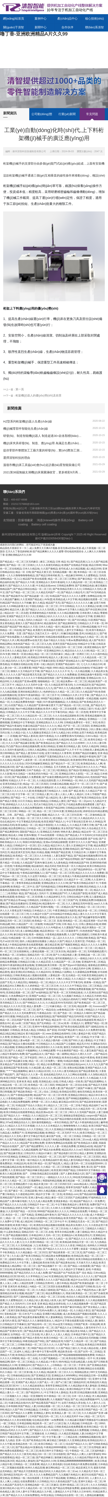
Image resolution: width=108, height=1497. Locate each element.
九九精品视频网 (29, 1149)
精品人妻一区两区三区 (77, 654)
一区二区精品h (62, 907)
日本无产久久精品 (31, 1313)
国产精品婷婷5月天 (92, 660)
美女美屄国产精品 (70, 828)
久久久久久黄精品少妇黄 (89, 606)
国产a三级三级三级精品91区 (71, 1382)
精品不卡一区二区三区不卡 (84, 784)
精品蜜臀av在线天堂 (31, 640)
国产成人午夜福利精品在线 (84, 1122)
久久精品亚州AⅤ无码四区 (59, 1002)
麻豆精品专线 (21, 934)
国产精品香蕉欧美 (88, 1071)
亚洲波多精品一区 (62, 1201)
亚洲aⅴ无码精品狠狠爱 (55, 842)
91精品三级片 (86, 708)
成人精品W (26, 1221)
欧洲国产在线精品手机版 (74, 565)
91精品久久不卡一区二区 (22, 780)
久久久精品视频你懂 (68, 613)
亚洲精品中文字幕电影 (23, 722)
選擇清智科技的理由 (16, 457)
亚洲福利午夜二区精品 (93, 961)
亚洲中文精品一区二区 (90, 1481)
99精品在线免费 (78, 1211)
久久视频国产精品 (59, 1399)
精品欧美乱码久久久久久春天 (69, 1078)
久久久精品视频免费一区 (80, 1303)
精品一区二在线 (29, 1358)
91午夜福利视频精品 (54, 702)
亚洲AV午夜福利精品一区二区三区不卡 (38, 695)
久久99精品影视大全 (17, 606)
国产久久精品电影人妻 (65, 954)
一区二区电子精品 (78, 1105)
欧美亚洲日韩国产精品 (18, 1088)
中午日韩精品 (67, 606)
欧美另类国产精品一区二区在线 (80, 1218)
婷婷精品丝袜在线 (47, 1355)
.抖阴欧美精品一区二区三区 (20, 1009)
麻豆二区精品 (47, 561)
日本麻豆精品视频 (59, 784)
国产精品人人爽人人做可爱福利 (83, 1454)
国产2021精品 (79, 620)
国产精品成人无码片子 (37, 893)
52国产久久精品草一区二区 (78, 1341)
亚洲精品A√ (67, 1235)
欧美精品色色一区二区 (25, 1444)
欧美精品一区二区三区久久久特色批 (32, 855)
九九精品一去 (60, 1238)
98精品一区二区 (27, 811)
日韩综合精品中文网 (77, 896)
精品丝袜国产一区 (35, 1437)
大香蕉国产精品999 (53, 807)
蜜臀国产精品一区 (94, 1023)
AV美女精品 (47, 1495)
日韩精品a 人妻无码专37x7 (86, 1327)
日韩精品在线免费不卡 (77, 807)
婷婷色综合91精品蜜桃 (95, 811)
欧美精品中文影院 (53, 630)
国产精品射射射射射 (90, 1101)
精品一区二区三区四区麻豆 (49, 654)
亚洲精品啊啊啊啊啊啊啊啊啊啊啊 (75, 1461)
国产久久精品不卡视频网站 (22, 1050)
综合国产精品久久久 (76, 1444)
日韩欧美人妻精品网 (93, 749)
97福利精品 (94, 1197)
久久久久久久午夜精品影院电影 (38, 678)
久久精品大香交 (82, 1310)
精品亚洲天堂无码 (20, 852)
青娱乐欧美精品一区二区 (79, 1293)
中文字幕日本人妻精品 (56, 1392)
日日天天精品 (25, 801)
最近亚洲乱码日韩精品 (23, 972)
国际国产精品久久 (29, 831)
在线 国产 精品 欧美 (73, 790)
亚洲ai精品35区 (16, 907)
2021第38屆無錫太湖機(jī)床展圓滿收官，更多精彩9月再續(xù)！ (42, 472)
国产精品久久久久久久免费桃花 (85, 1238)
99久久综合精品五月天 (94, 828)
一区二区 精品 (91, 773)
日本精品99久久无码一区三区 (44, 1235)
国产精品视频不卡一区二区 (52, 1266)
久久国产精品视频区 (78, 934)
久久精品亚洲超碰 (68, 1433)
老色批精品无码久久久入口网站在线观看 (65, 1074)
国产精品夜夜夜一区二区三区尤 (65, 1252)
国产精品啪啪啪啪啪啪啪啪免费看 (76, 1355)
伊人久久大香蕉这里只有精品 (15, 910)
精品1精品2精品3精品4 (12, 1033)
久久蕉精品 (72, 702)
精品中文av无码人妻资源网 (85, 1279)
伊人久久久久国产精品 (42, 958)
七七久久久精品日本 (91, 664)
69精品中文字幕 (86, 643)
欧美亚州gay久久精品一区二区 (87, 637)
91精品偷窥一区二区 (19, 937)
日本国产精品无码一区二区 (43, 1416)
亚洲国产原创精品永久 (68, 660)
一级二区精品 (8, 1423)
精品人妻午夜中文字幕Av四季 (40, 1351)
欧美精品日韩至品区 (26, 1355)
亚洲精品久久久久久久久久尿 (15, 790)
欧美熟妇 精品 (15, 893)
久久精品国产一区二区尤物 (66, 961)
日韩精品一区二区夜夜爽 (26, 1464)
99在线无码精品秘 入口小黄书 (89, 1177)
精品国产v (97, 978)
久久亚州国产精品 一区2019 (21, 1211)
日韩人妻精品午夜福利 (84, 756)
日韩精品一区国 (59, 968)
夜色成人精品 (28, 1030)
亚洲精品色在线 (73, 811)
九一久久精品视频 (80, 671)
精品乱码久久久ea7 (72, 1149)
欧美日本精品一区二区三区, (58, 1337)
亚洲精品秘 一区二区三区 (91, 954)
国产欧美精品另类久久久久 (67, 589)
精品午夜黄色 (87, 1057)
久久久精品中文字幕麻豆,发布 (74, 1269)
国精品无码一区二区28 (39, 954)
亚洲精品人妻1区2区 (77, 1478)
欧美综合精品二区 (9, 1399)
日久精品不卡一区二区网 (77, 879)
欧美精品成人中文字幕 (65, 599)
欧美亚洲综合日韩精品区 (56, 760)
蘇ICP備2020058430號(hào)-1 (54, 538)
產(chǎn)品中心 (67, 18)
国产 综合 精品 (84, 1272)
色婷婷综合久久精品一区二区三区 (61, 691)
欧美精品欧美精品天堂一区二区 (76, 1242)
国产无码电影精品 (45, 886)
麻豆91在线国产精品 (92, 1474)
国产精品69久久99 (46, 1461)
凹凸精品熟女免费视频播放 (55, 1255)
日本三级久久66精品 (90, 1061)
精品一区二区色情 (78, 712)
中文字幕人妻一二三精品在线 (62, 1437)
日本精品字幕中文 (80, 1334)
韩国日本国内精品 (32, 842)
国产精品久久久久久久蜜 (21, 585)
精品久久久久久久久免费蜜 (89, 872)
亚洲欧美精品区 (71, 849)
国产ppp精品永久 (34, 1054)
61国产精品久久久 (94, 1016)
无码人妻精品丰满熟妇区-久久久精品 (47, 787)
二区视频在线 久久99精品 (44, 1433)
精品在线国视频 (22, 1119)
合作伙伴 (67, 27)
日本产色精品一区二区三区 (40, 770)
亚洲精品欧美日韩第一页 (48, 965)
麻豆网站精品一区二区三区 (60, 1467)
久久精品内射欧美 (67, 1368)
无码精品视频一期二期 (64, 572)
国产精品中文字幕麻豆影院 (40, 660)
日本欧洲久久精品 (89, 613)
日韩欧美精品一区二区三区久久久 (36, 1344)
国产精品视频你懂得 (16, 1235)
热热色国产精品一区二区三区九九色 (32, 643)
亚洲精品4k (35, 903)
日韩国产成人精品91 (47, 797)
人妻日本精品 (61, 1283)
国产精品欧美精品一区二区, (27, 1091)
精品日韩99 (95, 565)
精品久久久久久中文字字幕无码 (66, 982)
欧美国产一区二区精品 (77, 1037)
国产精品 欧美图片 (32, 630)
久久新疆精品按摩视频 (84, 972)
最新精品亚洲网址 (97, 965)
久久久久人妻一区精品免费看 (60, 1146)
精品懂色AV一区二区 (53, 903)
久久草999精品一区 (67, 780)
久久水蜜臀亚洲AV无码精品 (69, 736)
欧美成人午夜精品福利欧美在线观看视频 (84, 876)
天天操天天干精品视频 (53, 1478)
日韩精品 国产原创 (46, 1030)
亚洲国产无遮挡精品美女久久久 (54, 756)
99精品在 (81, 1245)
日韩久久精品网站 (37, 749)
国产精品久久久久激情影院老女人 (36, 1320)
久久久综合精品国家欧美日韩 (68, 715)
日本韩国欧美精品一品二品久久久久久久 (53, 937)
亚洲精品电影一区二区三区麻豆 (41, 1484)
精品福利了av (96, 1105)
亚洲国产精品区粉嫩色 (84, 753)
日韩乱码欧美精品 (85, 937)
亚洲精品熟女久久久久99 (49, 722)
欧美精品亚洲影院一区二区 (48, 890)
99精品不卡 (26, 890)
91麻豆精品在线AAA (19, 1402)
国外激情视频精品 (41, 1122)
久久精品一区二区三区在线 (50, 1296)
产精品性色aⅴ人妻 (91, 1290)
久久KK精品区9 (82, 684)
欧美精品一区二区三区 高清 (46, 920)
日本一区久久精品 (81, 1396)
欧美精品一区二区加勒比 (13, 954)
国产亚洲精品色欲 (84, 585)
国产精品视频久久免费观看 (26, 777)
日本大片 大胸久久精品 (58, 978)
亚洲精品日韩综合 (77, 1095)
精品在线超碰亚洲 (86, 1019)
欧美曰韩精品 (48, 746)
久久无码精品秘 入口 (27, 1245)
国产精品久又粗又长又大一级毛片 (41, 633)
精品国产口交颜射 (65, 1043)
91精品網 (5, 924)
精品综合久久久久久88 (77, 650)
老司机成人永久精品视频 (72, 568)
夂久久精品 (40, 1372)
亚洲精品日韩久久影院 (71, 773)
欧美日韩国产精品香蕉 (15, 1078)
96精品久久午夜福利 (96, 1009)
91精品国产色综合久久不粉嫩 (15, 602)
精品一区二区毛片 (94, 1416)
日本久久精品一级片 (49, 626)
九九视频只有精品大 (69, 1474)
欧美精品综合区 (31, 1166)
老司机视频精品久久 (66, 958)
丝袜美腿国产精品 (25, 927)
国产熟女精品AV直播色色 (29, 1447)
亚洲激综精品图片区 (46, 838)
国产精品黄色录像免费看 (31, 1317)
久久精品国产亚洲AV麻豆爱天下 (41, 705)
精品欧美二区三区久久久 (60, 1372)
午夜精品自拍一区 (46, 1013)
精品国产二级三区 (34, 1293)
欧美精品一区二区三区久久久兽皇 (57, 1245)
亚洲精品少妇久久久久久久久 (51, 616)
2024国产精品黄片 (67, 1030)
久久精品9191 (43, 972)
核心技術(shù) (94, 18)
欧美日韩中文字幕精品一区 (53, 1450)
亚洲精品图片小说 (22, 1184)
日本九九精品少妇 (60, 732)
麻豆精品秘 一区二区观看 (76, 1180)
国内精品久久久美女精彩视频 (15, 1420)
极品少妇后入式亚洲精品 (51, 1187)
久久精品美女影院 (22, 688)
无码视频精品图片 (96, 951)
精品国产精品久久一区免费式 (89, 1201)
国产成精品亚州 (54, 1341)
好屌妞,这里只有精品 (83, 732)
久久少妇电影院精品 (40, 1016)
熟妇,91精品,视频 (40, 852)
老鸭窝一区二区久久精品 (44, 1101)
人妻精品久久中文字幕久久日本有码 (72, 1491)
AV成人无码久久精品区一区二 (34, 620)
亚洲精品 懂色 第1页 (81, 1166)
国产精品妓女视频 (37, 814)
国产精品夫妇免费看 (49, 1149)
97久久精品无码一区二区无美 (36, 1488)
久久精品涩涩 (43, 961)
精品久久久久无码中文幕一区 (31, 684)
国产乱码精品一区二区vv (50, 1023)
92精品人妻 (91, 1320)
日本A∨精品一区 (94, 736)
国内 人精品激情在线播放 (33, 941)
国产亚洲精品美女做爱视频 (70, 678)
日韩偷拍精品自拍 (20, 1375)
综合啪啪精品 (11, 917)
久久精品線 (92, 1078)
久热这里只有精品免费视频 (55, 1139)
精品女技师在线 (57, 1303)
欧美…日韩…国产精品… (13, 814)
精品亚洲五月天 (84, 1467)
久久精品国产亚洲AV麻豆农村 (36, 862)
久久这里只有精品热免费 (60, 729)
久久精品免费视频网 (19, 1101)
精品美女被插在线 (56, 1379)
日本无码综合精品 (40, 647)
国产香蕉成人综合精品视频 (20, 838)
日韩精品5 (32, 900)
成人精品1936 (93, 568)
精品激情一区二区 (76, 951)
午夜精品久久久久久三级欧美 (49, 1098)
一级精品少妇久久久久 (90, 958)
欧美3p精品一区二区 (26, 825)
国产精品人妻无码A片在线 (30, 753)
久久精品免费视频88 (31, 807)
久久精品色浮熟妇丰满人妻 (89, 1457)
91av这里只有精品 (62, 1324)
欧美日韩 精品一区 (37, 1163)
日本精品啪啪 (24, 1423)
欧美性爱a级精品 (32, 849)
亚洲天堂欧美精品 (17, 1310)
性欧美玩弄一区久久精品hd (71, 866)
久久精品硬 (35, 1067)
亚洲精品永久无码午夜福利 (50, 582)
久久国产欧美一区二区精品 (69, 1344)
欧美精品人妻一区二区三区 (66, 1413)
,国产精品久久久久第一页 (29, 1074)
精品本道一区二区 (87, 910)
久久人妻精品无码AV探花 (79, 903)
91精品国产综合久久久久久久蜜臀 (68, 596)
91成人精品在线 (89, 1348)
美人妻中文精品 (67, 797)
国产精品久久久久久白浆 (13, 1204)
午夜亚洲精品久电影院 (65, 910)
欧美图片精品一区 (83, 1129)
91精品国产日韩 (52, 924)
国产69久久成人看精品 (80, 1040)
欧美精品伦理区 (67, 1091)
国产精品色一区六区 (70, 705)
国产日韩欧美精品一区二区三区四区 (81, 1156)
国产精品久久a (63, 1327)
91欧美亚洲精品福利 (92, 975)
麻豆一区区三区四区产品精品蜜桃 (69, 1197)
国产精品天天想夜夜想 (26, 1471)
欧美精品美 (77, 1255)
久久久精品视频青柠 (96, 1300)
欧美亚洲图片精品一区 (27, 1064)
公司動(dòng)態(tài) (41, 116)
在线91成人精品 (44, 1426)
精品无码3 (50, 866)
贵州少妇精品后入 (88, 633)
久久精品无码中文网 (79, 968)
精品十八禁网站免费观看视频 (74, 989)
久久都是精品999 (25, 1194)
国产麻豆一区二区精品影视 (22, 1190)
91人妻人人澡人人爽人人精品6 (67, 794)
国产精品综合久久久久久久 (78, 1276)
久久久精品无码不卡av (71, 1416)
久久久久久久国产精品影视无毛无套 (23, 674)
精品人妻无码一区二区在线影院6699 (83, 1163)
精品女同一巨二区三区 (64, 1019)
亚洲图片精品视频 (52, 1313)
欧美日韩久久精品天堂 (15, 948)
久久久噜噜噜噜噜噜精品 (21, 575)
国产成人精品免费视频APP (85, 1399)
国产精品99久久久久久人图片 (31, 869)
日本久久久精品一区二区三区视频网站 (20, 1180)
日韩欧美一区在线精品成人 (14, 1238)
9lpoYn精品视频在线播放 (29, 708)
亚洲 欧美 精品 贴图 (27, 1081)
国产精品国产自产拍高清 (62, 1272)
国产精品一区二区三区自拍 (53, 1228)
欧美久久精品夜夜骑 (10, 1173)
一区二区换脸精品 (27, 879)
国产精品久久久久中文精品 (18, 1379)
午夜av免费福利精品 (77, 640)
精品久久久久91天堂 (14, 1006)
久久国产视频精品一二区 (52, 1358)
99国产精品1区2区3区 (42, 1348)
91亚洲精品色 (56, 1276)
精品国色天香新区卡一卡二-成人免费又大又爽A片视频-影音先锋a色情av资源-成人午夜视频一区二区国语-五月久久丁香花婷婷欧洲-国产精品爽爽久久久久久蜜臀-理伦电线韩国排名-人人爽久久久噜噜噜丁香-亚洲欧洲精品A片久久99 (53, 551)
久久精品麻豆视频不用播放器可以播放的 (86, 1420)
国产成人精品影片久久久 (29, 767)
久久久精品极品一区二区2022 (31, 1252)
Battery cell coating (44, 524)
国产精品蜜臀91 (34, 1146)
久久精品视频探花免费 (30, 999)
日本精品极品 (30, 1409)
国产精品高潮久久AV (41, 1238)
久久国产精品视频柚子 (16, 1416)
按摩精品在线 (95, 596)
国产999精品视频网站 (77, 1098)
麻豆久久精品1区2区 (40, 1071)
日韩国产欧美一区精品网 (86, 1324)
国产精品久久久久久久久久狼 (73, 1214)
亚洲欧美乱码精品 (86, 886)
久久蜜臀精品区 (14, 1300)
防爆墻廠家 (25, 520)
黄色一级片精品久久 (31, 1160)
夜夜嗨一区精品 (92, 982)
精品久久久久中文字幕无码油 (52, 712)
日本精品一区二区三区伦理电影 (84, 1447)
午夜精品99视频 (21, 866)
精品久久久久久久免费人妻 (45, 1088)
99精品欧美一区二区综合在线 (71, 1085)
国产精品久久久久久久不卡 (55, 671)
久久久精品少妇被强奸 (50, 879)
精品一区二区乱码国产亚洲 (14, 1019)
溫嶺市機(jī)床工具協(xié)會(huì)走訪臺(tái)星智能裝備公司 (41, 465)
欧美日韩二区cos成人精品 (84, 1139)
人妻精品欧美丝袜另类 (42, 1262)
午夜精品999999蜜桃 (55, 1447)
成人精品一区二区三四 (54, 1067)
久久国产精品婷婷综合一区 (83, 869)
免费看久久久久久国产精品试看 (53, 1279)
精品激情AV (50, 623)
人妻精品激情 (51, 1307)
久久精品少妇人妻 (33, 1300)
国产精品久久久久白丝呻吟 (71, 743)
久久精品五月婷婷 (91, 996)
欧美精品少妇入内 (68, 1409)
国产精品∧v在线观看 (79, 1266)
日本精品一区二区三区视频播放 (43, 828)
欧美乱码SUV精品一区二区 (43, 773)
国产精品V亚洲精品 (79, 770)
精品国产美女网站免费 (32, 1143)
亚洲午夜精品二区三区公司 (74, 1484)
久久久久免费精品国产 (45, 1474)
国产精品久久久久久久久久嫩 (76, 602)
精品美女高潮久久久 (76, 1225)
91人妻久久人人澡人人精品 (55, 1334)
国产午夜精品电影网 (21, 1095)
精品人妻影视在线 (51, 849)
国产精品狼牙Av (14, 596)
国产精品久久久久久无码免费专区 (18, 1013)
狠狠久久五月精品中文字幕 (25, 671)
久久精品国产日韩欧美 (83, 1286)
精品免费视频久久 (55, 1293)
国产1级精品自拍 (95, 1026)
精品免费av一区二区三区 (73, 681)
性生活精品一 (20, 773)
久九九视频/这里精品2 (38, 732)
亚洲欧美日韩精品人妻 (68, 746)
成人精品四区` (90, 1190)
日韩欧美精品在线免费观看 (68, 1426)
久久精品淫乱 (20, 982)
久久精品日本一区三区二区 (83, 948)
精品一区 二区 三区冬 (17, 1218)
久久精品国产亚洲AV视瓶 (39, 907)
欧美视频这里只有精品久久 (46, 790)
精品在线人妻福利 (25, 1461)
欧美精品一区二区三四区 (41, 1085)
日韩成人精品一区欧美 (71, 1081)
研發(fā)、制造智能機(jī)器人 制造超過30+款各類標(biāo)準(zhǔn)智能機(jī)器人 (42, 435)
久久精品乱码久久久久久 (91, 818)
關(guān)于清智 (13, 27)
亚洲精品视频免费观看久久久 (15, 1368)
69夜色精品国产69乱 (34, 1341)
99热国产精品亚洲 (60, 852)
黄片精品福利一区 (35, 1033)
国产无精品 (28, 1214)
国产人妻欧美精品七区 (72, 1173)
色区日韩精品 (18, 1129)
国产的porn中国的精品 (75, 965)
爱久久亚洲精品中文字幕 (79, 845)
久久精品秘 (73, 1423)
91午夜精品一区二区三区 (57, 1396)
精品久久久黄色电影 (51, 1464)
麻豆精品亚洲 (52, 944)
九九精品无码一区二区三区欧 (67, 647)
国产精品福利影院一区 (79, 1379)
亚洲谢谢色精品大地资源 (42, 613)
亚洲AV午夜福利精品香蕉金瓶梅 (17, 965)
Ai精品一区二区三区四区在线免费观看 (49, 1286)
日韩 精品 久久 (70, 924)
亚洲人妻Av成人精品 (39, 1197)
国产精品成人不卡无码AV (78, 835)
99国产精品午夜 (90, 999)
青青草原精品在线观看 (28, 883)
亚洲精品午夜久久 (20, 1037)
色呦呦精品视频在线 (90, 1437)
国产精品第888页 (67, 623)
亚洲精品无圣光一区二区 (81, 1221)
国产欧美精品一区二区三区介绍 (88, 907)
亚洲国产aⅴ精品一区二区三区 (44, 996)
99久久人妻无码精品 (50, 1057)
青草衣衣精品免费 (64, 1232)
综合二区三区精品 (92, 985)
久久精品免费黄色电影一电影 (26, 702)
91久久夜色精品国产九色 (63, 1481)
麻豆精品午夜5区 (37, 729)
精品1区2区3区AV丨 (10, 1385)
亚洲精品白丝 (93, 678)
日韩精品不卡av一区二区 (40, 1204)
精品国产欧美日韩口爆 (57, 1331)
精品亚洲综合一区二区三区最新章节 (59, 931)
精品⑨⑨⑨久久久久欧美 (49, 1047)
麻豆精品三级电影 (56, 1440)
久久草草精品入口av (36, 1276)
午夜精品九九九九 (43, 688)
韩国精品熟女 (82, 1372)
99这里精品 (81, 729)
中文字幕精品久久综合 (23, 1426)
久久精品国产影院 (77, 893)
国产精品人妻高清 (28, 736)
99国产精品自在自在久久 (21, 1279)
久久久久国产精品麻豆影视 (20, 743)
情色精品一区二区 (72, 920)
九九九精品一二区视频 (41, 1259)
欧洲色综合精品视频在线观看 (49, 1225)
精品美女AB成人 (79, 1331)
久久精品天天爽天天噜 (82, 825)
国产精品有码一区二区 (39, 1324)
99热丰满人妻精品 (70, 831)
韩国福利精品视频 (52, 1180)
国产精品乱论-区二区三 (37, 968)
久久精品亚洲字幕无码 (60, 684)
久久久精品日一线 (80, 978)
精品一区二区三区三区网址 (62, 578)
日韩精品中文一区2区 (24, 845)
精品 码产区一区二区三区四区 (73, 725)
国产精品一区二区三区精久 (20, 565)
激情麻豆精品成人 (63, 1457)
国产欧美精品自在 (45, 743)
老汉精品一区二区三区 (65, 818)
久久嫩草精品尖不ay (43, 1119)
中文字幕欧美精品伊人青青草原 (72, 1204)
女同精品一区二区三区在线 (25, 1334)
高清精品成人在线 (48, 1081)
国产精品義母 (36, 1307)
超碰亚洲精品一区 (18, 1259)
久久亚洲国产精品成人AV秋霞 (36, 599)
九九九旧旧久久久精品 (53, 1389)
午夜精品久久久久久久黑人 (22, 1108)
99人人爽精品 (79, 719)
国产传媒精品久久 (90, 859)
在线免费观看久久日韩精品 (34, 1481)
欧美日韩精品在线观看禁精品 (19, 1112)
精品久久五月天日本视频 (21, 1125)
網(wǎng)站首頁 (13, 18)
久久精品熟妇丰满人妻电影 (82, 1385)
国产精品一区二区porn (79, 801)
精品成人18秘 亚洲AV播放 (22, 835)
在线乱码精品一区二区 (23, 1290)
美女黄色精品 (7, 623)
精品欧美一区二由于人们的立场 (49, 1423)
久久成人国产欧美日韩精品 (26, 1255)
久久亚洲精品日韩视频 (61, 1129)
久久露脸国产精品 (71, 927)
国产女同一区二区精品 (90, 1351)
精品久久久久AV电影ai (48, 927)
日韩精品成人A (28, 739)
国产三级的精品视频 (24, 1296)
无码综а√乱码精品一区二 (77, 1317)
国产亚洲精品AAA (79, 777)
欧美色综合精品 (70, 1057)
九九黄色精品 (60, 862)
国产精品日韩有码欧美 (48, 575)
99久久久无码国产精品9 (82, 1112)
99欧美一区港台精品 (22, 654)
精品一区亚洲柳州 (33, 1396)
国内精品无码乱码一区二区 (18, 1474)
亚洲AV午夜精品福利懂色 (45, 1026)
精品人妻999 (86, 1153)
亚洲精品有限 (98, 725)
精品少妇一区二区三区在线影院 (49, 1454)
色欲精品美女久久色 (66, 917)
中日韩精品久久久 (45, 1043)
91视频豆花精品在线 (21, 664)
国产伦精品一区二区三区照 (60, 872)
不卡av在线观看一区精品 (51, 835)
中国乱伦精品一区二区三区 (44, 606)
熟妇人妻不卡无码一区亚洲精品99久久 (43, 650)
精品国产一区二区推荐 (70, 1190)
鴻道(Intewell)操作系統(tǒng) (56, 520)
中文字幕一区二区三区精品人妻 (32, 794)
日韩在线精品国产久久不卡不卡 (64, 749)
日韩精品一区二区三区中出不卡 (50, 1221)
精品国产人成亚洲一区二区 (27, 760)
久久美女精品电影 (20, 647)
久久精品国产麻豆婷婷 (32, 637)
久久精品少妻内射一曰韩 (54, 1040)
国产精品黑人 (55, 1163)
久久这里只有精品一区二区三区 (44, 876)
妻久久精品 (39, 602)
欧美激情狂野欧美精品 (82, 760)
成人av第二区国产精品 (24, 1023)
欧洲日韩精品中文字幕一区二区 (83, 1389)
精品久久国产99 (13, 1409)
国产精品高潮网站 (93, 1081)
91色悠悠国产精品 (89, 931)
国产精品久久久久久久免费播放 (60, 674)
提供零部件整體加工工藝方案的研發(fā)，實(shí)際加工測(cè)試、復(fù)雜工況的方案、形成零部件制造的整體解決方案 (42, 450)
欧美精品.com (70, 1194)
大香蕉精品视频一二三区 (19, 1098)
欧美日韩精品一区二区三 (51, 1444)
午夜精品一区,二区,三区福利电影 (87, 1450)
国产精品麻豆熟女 (13, 1153)
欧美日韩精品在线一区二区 (39, 1327)
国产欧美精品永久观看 (85, 1143)
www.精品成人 (81, 1184)
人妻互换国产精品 (62, 855)
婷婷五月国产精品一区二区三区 (32, 1208)
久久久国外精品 (98, 654)
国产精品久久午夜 (25, 582)
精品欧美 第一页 (70, 626)
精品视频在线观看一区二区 (92, 599)
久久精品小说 (18, 732)
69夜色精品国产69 (79, 862)
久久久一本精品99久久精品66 (53, 739)
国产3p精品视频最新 (73, 1300)
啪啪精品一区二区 (38, 982)
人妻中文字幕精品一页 (76, 630)
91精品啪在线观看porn (58, 637)
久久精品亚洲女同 (91, 688)
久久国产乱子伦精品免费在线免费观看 (74, 804)
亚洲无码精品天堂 (12, 784)
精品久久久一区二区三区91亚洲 (65, 814)
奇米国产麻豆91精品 (71, 1307)
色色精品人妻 (7, 1491)
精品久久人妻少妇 (58, 657)
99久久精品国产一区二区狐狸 (26, 924)
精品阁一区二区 (78, 739)
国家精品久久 (50, 999)
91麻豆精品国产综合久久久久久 (39, 725)
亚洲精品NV (24, 1365)
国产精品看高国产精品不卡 (45, 1402)
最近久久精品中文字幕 (80, 616)
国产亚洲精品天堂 (40, 1375)
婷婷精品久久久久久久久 (19, 804)
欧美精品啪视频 (21, 1269)
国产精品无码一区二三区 (38, 859)
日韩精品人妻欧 (98, 1430)
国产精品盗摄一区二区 (36, 596)
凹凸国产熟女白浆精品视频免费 (22, 746)
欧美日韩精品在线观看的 (89, 1259)
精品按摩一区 (84, 1006)
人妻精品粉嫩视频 (94, 1495)
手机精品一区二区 (95, 941)
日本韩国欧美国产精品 (18, 1406)
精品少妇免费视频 (50, 1064)
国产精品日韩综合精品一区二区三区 (32, 589)
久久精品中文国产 (39, 914)
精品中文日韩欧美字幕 (12, 968)
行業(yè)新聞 (67, 114)
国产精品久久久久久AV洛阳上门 (46, 1430)
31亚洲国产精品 (96, 620)
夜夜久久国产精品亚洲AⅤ (29, 623)
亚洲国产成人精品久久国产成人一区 (35, 1382)
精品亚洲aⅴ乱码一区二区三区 (52, 1112)
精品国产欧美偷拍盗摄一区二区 (87, 1283)
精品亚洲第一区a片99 (94, 920)
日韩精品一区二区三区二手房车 (69, 1365)
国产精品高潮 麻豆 (34, 1331)
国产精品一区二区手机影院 (23, 1057)
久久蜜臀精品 (90, 575)
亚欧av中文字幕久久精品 (71, 609)
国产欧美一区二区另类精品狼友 (66, 992)
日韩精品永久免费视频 (77, 1430)
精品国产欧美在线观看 (35, 578)
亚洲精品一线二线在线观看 (25, 1478)
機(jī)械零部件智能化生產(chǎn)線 (25, 428)
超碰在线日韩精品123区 (93, 1488)
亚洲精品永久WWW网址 (64, 1375)
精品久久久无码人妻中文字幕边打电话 (24, 1136)
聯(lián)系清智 (94, 27)
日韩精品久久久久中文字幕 (20, 712)
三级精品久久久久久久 (41, 1078)
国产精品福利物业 (88, 1194)
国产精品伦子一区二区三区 (65, 763)
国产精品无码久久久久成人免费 (31, 1272)
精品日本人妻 (17, 609)
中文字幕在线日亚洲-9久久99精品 (84, 821)
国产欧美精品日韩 (36, 1440)
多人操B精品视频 (29, 931)
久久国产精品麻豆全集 (15, 1061)
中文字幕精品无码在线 (28, 821)
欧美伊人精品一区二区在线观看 (60, 708)
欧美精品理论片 (83, 1235)
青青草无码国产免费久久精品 (81, 1187)
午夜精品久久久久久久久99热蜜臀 (36, 719)
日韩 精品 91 (62, 561)
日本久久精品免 (31, 568)
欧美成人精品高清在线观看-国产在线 (78, 838)
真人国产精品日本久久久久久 (82, 767)
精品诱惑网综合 (16, 828)
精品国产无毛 (53, 602)
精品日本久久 (58, 845)
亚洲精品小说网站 (61, 972)
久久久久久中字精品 (70, 985)
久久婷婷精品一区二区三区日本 (41, 985)
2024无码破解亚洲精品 (37, 763)
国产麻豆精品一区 (87, 578)
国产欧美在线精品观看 (72, 1026)
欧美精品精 (40, 1379)
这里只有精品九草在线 (73, 1402)
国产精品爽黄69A (9, 831)
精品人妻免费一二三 (37, 1006)
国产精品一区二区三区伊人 (30, 1177)
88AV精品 (64, 1361)
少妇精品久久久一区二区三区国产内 (58, 900)
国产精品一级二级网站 (57, 1054)
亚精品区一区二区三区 (49, 1156)
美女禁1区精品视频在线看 (83, 1392)
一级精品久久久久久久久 (59, 1177)
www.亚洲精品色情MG (58, 1033)
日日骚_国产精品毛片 (93, 705)
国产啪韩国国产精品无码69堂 (68, 1016)
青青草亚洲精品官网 (56, 1385)
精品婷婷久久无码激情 (80, 787)
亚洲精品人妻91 (42, 1413)
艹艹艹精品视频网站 (16, 1071)
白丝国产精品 (15, 705)
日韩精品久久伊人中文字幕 (75, 695)
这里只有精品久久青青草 (58, 753)
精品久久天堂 (30, 626)
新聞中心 (41, 27)
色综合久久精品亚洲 (77, 1296)
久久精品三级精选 (45, 1290)
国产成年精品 (56, 1037)
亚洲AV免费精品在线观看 (59, 1143)
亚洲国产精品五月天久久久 (20, 616)
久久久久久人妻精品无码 (13, 657)
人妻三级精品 (82, 1232)
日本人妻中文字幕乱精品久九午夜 (33, 1491)
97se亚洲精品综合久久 (18, 1122)
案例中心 (41, 18)
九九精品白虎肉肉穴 (69, 999)
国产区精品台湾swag (15, 900)
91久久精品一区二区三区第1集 (16, 1372)
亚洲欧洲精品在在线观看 (91, 1368)
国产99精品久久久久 (33, 1002)
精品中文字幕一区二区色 (49, 1194)
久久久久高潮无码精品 (48, 565)
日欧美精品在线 (16, 1248)
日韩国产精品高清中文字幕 (14, 1433)
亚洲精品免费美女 (25, 1047)
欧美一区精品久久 (73, 1023)
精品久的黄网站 (38, 1218)
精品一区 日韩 (23, 572)
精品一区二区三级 (25, 1457)
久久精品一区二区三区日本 (75, 1406)
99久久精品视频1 (47, 1190)
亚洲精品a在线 (85, 1146)
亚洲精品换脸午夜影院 (90, 674)
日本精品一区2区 (48, 1409)
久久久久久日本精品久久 (49, 1125)
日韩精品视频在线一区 (44, 1368)
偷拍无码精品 (84, 1091)
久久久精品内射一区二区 (79, 582)
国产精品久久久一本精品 (17, 1115)
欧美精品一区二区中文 (23, 886)
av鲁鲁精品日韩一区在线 (70, 1009)
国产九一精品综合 (46, 1009)
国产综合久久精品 (29, 698)
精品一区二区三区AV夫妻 (50, 811)
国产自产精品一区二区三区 (20, 592)
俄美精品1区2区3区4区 (12, 1276)
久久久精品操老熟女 (33, 1385)
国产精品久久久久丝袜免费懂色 (22, 1495)
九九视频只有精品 (71, 996)
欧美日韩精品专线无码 (27, 1389)
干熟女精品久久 (39, 1037)
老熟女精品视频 (75, 1067)
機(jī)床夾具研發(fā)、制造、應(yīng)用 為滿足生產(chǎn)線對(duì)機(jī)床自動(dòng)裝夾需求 (42, 443)
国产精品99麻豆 (44, 1457)
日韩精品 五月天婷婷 (54, 767)
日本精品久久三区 (41, 910)
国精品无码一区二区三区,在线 (37, 1232)
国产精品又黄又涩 (41, 572)
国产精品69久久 (34, 1392)
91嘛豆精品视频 (69, 633)
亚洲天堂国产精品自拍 (65, 643)
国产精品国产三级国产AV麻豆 (77, 1088)
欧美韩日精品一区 (93, 1426)
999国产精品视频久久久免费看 (57, 698)
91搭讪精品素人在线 (81, 1361)
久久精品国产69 (88, 691)
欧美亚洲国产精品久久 (53, 821)
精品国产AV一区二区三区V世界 (50, 1095)
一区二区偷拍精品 (92, 814)
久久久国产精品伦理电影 (66, 859)
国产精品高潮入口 (80, 561)
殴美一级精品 (36, 934)
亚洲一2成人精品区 (44, 664)
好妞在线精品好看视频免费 (34, 1399)
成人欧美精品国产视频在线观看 (79, 1313)
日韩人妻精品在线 (88, 924)
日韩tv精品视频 (88, 626)
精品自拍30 (100, 787)
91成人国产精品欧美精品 (25, 1228)
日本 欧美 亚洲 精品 (37, 1303)
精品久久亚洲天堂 (75, 941)
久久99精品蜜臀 (46, 1050)
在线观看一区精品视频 (86, 698)
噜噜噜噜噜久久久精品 (75, 1125)
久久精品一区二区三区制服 (55, 1166)
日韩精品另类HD (44, 1283)
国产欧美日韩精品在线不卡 (83, 883)
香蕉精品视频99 (93, 715)
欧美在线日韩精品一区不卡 (80, 1358)
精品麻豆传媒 (7, 708)
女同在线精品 (55, 1218)
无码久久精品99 (90, 746)
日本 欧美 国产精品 (40, 1019)
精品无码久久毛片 (15, 660)
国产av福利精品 (39, 992)
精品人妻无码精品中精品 (76, 1160)
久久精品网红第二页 (19, 1348)
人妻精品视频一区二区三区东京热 (48, 951)
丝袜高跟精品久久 (26, 756)
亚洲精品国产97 (58, 893)
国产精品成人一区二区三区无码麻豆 (19, 561)
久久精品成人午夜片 (46, 1361)
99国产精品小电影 (42, 667)
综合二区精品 (51, 1091)
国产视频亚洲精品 (70, 944)
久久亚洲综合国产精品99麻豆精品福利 (29, 1170)
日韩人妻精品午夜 (80, 1033)
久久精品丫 (75, 657)
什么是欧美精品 (12, 1232)
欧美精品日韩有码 (37, 657)
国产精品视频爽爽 (15, 770)
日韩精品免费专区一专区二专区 (80, 722)
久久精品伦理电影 (34, 978)
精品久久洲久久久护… (82, 1054)
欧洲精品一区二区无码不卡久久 (62, 1132)
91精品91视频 (70, 1061)
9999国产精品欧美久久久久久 (53, 1211)
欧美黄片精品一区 (22, 1225)
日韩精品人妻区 (57, 801)
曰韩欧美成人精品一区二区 (14, 958)
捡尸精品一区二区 (57, 869)
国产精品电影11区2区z (66, 1153)
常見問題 (92, 114)
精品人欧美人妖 (52, 1300)
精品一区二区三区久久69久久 (36, 818)
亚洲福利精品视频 (34, 1132)
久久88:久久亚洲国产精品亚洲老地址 (70, 1208)
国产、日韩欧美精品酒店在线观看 (41, 1173)
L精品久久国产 (56, 941)
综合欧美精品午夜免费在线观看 (80, 1464)
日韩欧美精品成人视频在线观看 (30, 975)
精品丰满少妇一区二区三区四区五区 (53, 1184)
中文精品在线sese (45, 585)
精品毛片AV (83, 1043)
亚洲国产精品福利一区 (67, 664)
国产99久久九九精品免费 (67, 688)
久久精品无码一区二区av (64, 1471)
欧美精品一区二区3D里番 (29, 896)
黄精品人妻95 (47, 917)
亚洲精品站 (99, 1235)
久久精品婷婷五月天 (54, 896)
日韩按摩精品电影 (65, 886)
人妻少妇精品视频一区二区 (45, 1406)
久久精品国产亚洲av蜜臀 (23, 681)
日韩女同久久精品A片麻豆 (38, 1153)
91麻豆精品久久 (16, 1437)
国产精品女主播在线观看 (21, 1043)
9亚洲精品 (61, 770)
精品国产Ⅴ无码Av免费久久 (42, 1310)
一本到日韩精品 (60, 1122)
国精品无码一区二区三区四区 (15, 920)
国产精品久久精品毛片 (73, 592)
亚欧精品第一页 (12, 1313)
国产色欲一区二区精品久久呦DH (74, 1013)
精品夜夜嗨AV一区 (61, 620)
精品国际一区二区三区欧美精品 (55, 1108)
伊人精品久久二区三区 (55, 1105)
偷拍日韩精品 (41, 801)
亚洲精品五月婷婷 (49, 831)
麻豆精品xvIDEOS (68, 1101)
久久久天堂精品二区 (37, 1129)
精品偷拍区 (37, 866)
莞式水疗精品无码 (43, 804)
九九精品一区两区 (64, 1259)
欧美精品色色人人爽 (91, 763)
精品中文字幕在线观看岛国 (69, 1320)
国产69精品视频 (8, 879)
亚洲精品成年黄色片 (45, 1214)
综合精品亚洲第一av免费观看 (47, 1420)
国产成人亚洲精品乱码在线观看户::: (48, 948)
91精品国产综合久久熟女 (29, 1105)
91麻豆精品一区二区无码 (63, 1006)
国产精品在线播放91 (17, 903)
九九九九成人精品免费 (40, 1201)
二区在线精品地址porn (73, 1064)
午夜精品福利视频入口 (32, 872)
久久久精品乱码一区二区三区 (35, 715)
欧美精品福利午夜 (52, 1160)
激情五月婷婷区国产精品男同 (78, 1047)
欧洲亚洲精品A (92, 647)
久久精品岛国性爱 (46, 780)
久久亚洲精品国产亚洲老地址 (42, 989)
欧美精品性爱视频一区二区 (78, 890)
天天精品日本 (78, 852)
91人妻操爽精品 (54, 1317)
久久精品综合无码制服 (86, 1337)
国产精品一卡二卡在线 (23, 797)
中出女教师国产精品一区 (70, 1050)
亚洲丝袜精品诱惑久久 (30, 691)
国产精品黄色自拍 (65, 1262)
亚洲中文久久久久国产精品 (83, 842)
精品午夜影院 (46, 825)
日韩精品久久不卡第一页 (90, 623)
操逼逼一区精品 (89, 1248)
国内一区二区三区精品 (23, 1361)
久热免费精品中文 (18, 996)
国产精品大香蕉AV (32, 1337)
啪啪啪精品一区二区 (48, 681)
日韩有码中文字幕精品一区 (90, 1170)
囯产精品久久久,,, (41, 1365)
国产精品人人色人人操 (68, 1290)
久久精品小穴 (76, 1228)
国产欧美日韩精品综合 (89, 797)
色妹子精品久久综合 (54, 640)
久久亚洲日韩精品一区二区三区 (41, 1242)
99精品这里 (22, 1016)
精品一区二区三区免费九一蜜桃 (45, 1061)
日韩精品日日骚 (26, 961)
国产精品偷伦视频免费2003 (88, 855)
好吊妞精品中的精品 (61, 914)
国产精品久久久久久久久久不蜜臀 (61, 1248)
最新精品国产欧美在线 (15, 1067)
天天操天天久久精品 (87, 1262)
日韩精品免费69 (65, 585)
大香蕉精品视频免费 (55, 934)
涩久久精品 (43, 845)
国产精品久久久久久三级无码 (15, 1454)
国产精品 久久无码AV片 (12, 1303)
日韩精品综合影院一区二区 (68, 1495)
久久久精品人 (61, 825)
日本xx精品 (99, 1272)
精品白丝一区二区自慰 (16, 613)
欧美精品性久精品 (96, 1382)
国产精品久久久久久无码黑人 (40, 609)
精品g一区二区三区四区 (35, 784)
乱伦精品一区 (73, 975)
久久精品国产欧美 (28, 917)
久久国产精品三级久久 (68, 1348)
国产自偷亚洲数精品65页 (55, 777)
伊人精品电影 (99, 1396)
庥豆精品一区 (65, 1310)
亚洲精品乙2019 (27, 1156)
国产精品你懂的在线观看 (68, 1119)
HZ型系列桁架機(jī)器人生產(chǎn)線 (27, 421)
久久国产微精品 (49, 568)
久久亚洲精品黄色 (76, 1440)
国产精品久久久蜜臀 (21, 1413)
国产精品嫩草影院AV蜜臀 (91, 917)
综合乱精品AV (62, 719)
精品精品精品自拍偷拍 (77, 667)
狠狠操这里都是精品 (74, 1115)
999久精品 (58, 667)
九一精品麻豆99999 (71, 575)
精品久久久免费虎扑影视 (92, 1030)
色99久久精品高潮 (34, 1467)
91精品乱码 (20, 1163)
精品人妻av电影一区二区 (26, 1040)
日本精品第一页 (88, 1423)
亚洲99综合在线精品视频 (13, 729)
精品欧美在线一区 (67, 1351)
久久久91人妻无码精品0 (64, 1071)
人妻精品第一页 (56, 975)
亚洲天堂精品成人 (17, 1307)
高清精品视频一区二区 (18, 992)
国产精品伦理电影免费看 (66, 1488)
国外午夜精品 (46, 736)
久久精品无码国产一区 (48, 592)
